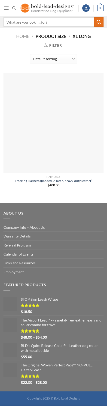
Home (22, 36)
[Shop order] (53, 58)
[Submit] (99, 21)
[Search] (14, 8)
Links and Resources (19, 263)
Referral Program (17, 245)
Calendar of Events (18, 254)
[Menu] (6, 8)
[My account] (86, 8)
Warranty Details (17, 236)
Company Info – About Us (24, 227)
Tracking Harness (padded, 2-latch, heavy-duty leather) (53, 181)
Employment (13, 272)
